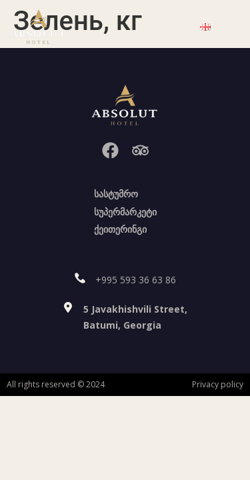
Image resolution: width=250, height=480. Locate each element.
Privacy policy (217, 384)
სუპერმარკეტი (125, 211)
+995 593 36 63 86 (135, 279)
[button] (161, 26)
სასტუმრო (116, 193)
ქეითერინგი (120, 229)
